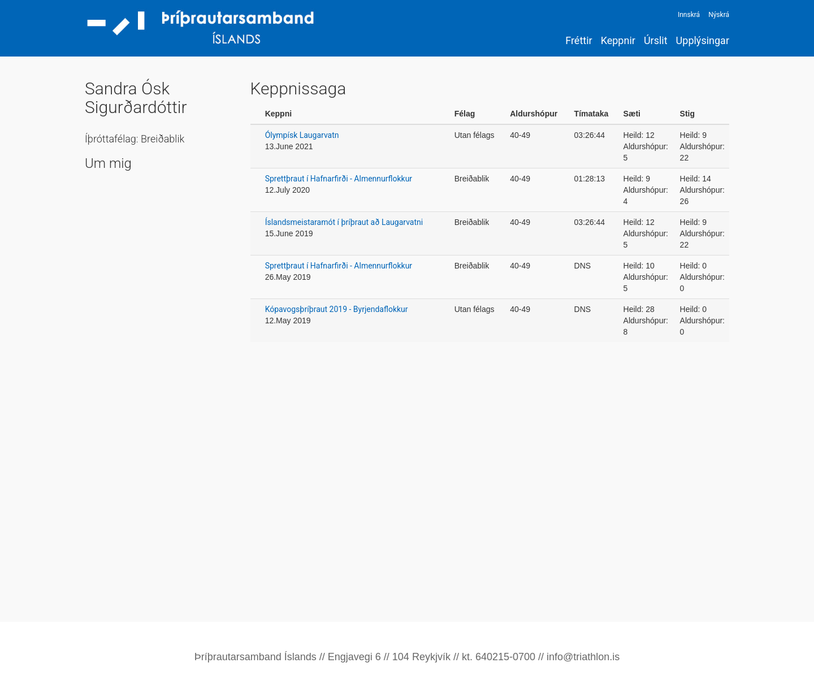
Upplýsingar (702, 40)
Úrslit (656, 40)
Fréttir (578, 40)
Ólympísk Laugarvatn (302, 135)
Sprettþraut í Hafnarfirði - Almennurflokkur (338, 178)
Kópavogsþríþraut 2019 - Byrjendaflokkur (336, 309)
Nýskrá (718, 15)
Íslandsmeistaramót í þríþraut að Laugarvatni (344, 222)
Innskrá (689, 15)
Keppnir (618, 40)
